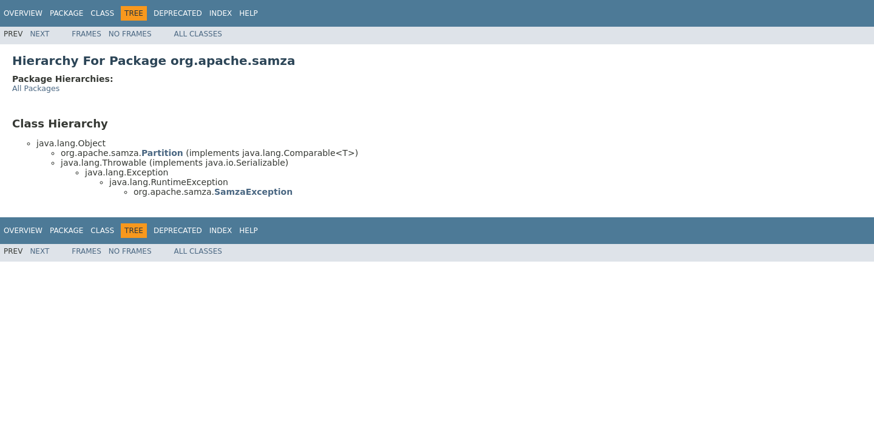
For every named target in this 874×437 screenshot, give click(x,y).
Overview (23, 13)
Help (248, 13)
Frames (86, 34)
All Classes (198, 34)
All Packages (35, 88)
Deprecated (178, 13)
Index (220, 13)
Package (66, 13)
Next (39, 34)
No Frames (130, 34)
